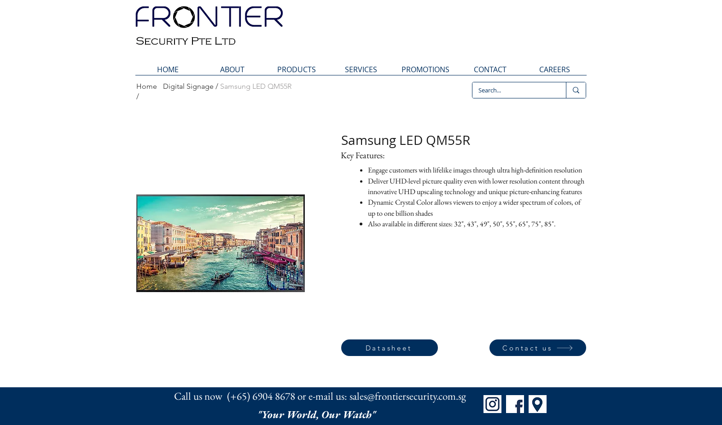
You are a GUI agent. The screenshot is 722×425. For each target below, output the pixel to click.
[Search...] (512, 90)
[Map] (538, 404)
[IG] (492, 404)
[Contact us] (537, 347)
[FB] (515, 404)
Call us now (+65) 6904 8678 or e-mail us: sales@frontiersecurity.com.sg (320, 396)
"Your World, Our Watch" (317, 414)
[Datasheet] (389, 347)
